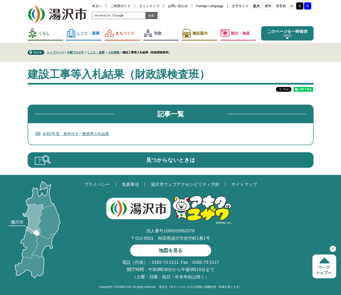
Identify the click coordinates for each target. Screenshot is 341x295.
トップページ (55, 52)
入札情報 (113, 52)
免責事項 (130, 184)
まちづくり (124, 33)
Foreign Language (210, 6)
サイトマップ (149, 6)
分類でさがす (75, 52)
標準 (268, 6)
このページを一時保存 (287, 31)
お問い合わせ (178, 6)
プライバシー (97, 184)
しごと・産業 (88, 33)
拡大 (256, 6)
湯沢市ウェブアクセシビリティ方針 (185, 184)
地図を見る (171, 250)
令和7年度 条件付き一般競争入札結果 (75, 134)
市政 (158, 33)
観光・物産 (240, 33)
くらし (44, 33)
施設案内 (200, 33)
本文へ (97, 6)
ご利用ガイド (121, 6)
